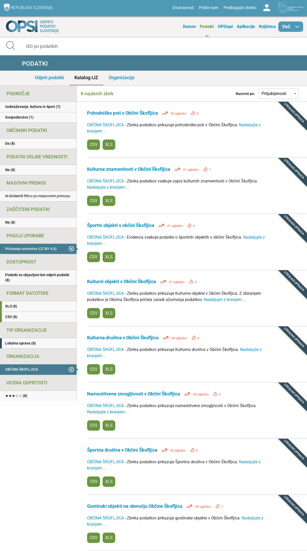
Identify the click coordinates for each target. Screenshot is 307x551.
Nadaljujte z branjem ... (108, 187)
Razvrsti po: (245, 94)
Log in (266, 8)
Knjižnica (267, 26)
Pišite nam (208, 7)
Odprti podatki (49, 77)
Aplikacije (246, 26)
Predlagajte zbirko (240, 7)
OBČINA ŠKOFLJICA (106, 124)
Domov (189, 26)
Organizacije (122, 77)
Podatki (207, 26)
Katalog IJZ (86, 77)
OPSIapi (225, 26)
